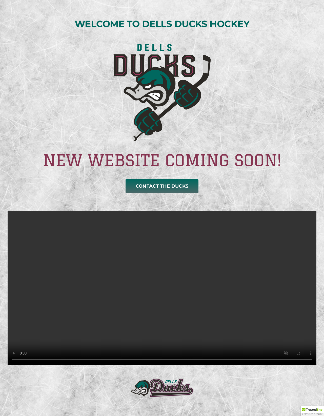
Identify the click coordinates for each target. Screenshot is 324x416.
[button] (312, 411)
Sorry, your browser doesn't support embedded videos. (162, 288)
